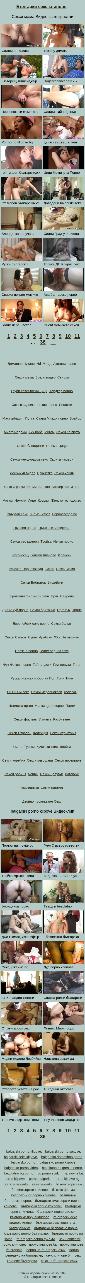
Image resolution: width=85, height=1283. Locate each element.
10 (68, 336)
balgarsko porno (23, 1162)
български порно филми (56, 1211)
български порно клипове (41, 1206)
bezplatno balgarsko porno (62, 1168)
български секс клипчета (55, 1222)
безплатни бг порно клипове (33, 1195)
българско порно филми (36, 1239)
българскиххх (19, 1228)
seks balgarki (42, 1184)
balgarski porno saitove (62, 1151)
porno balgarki (39, 1179)
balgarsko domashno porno (62, 1157)
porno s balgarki (15, 1184)
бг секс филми (63, 1190)
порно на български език (46, 1250)
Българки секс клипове (41, 6)
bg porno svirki (48, 1173)
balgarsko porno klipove (57, 1162)
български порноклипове (29, 1217)
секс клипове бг (58, 1255)
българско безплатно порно (56, 1228)
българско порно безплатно (26, 1233)
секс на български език (59, 1261)
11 (77, 336)
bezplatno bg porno (18, 1173)
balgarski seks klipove (20, 1157)
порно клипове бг (42, 1244)
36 (42, 342)
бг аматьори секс (69, 1184)
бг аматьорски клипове (30, 1190)
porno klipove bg (67, 1179)
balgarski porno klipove (23, 1151)
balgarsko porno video (21, 1168)
